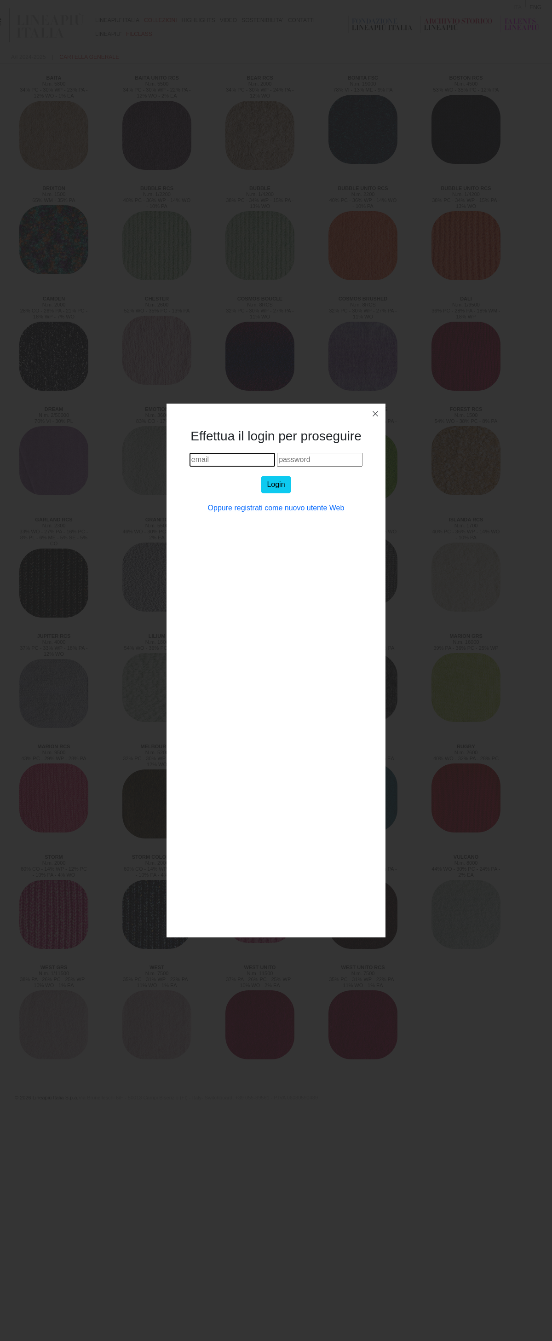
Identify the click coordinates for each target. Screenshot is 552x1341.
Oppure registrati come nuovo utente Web (276, 508)
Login (276, 484)
